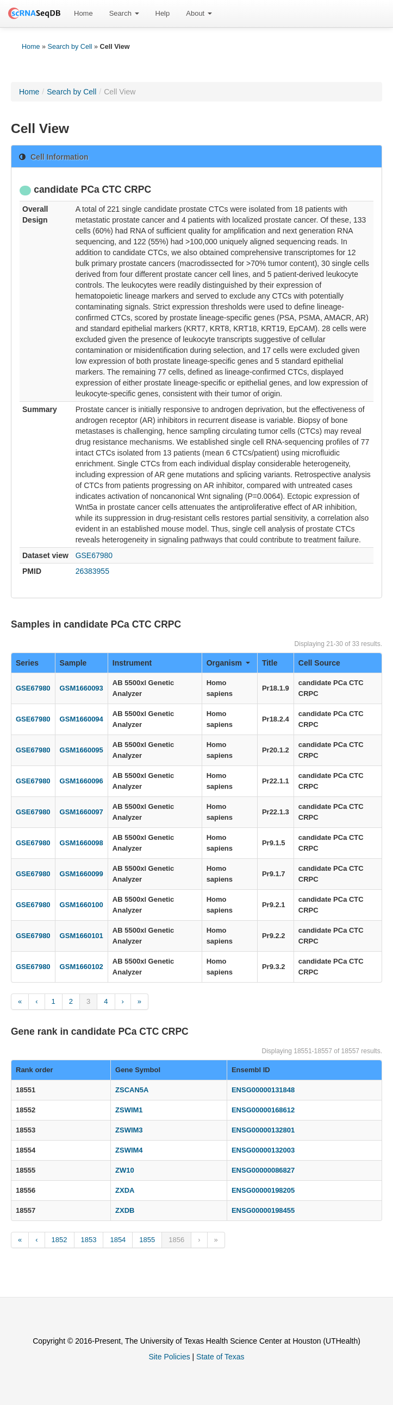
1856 (176, 1240)
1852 (59, 1240)
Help (162, 13)
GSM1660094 (81, 719)
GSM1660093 (81, 688)
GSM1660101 (81, 936)
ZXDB (124, 1210)
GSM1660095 (81, 750)
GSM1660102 (81, 967)
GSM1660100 (81, 905)
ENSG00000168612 (263, 1110)
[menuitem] (83, 13)
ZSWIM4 (129, 1150)
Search (124, 13)
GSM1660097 (81, 812)
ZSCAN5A (131, 1090)
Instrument (132, 663)
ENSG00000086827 (263, 1170)
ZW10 (124, 1170)
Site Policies (169, 1356)
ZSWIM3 (129, 1130)
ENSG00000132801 (263, 1130)
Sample (73, 663)
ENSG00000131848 (263, 1090)
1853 (89, 1240)
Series (27, 663)
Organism (228, 663)
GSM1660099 (81, 874)
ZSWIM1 (129, 1110)
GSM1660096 (81, 781)
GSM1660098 (81, 843)
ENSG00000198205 (263, 1190)
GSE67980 (94, 555)
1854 (118, 1240)
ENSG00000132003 (263, 1150)
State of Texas (220, 1356)
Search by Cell (70, 46)
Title (270, 663)
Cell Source (319, 663)
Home (83, 13)
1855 (147, 1240)
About (199, 13)
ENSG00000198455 (263, 1210)
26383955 (92, 571)
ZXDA (124, 1190)
